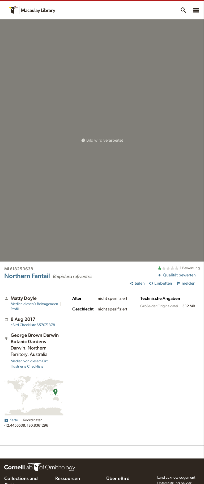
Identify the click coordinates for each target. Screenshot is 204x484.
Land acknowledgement (176, 477)
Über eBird (118, 478)
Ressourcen (67, 478)
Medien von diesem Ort (29, 361)
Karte (11, 420)
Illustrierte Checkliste (27, 366)
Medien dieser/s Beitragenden (34, 304)
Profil (15, 309)
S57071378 (33, 325)
